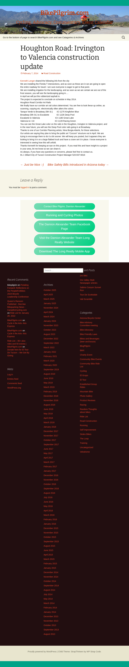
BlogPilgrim (85, 346)
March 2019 (49, 387)
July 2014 (48, 594)
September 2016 (51, 488)
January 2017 (50, 471)
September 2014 (51, 585)
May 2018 (48, 413)
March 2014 (49, 603)
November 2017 (51, 435)
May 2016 (48, 506)
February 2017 (50, 466)
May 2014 (48, 599)
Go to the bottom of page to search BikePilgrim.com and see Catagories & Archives (43, 37)
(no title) (83, 275)
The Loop (84, 438)
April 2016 (48, 510)
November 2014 (51, 577)
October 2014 (50, 581)
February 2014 (50, 607)
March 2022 (49, 347)
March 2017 (49, 462)
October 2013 (50, 625)
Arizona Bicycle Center (90, 318)
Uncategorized (86, 447)
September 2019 (51, 369)
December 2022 (51, 338)
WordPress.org (14, 388)
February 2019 (50, 391)
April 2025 (48, 294)
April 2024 (48, 312)
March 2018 (49, 422)
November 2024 (51, 308)
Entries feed (12, 379)
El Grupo (84, 375)
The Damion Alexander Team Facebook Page (64, 226)
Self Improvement (88, 430)
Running (84, 425)
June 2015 (48, 550)
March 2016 (49, 515)
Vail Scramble (86, 299)
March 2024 (49, 316)
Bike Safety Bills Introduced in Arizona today (78, 164)
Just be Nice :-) (32, 164)
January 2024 (50, 321)
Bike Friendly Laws (88, 334)
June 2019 (48, 378)
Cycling (83, 371)
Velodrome (85, 452)
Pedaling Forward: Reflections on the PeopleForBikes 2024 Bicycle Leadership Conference (18, 291)
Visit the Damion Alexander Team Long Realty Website (64, 240)
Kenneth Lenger (27, 81)
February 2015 (50, 563)
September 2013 (51, 629)
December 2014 (51, 572)
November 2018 (51, 400)
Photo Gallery (86, 396)
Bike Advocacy (86, 330)
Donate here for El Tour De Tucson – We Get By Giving (18, 352)
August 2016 (49, 493)
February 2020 (50, 365)
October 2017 (50, 440)
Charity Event (86, 355)
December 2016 (51, 475)
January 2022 (50, 352)
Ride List (84, 416)
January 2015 (50, 568)
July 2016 (48, 497)
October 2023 (50, 330)
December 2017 (51, 431)
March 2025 (49, 299)
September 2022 (51, 343)
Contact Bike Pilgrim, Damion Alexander (64, 206)
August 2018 (49, 405)
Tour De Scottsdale (88, 295)
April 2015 (48, 555)
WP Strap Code (94, 651)
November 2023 (51, 325)
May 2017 (48, 453)
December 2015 (51, 528)
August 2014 (49, 590)
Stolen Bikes (85, 434)
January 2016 (50, 524)
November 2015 (51, 532)
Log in (10, 374)
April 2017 (48, 458)
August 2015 (49, 546)
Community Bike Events (91, 359)
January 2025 (50, 303)
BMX (82, 350)
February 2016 (50, 519)
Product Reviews (87, 400)
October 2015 (50, 537)
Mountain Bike (86, 391)
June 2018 (48, 409)
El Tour (83, 380)
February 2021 (50, 356)
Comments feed (14, 383)
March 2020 (49, 361)
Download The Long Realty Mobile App (64, 251)
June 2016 (48, 502)
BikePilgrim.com (14, 320)
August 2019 (49, 374)
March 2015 (49, 559)
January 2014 (50, 612)
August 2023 (49, 334)
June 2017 (48, 449)
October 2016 (50, 484)
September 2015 (51, 541)
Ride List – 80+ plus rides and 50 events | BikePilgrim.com (16, 344)
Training (83, 443)
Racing (83, 405)
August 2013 (49, 634)
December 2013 (51, 616)
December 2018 (51, 396)
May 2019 (48, 383)
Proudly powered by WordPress (42, 651)
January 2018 (50, 427)
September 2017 (51, 444)
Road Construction (51, 73)
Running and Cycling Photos (64, 215)
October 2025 (50, 290)
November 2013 (51, 621)
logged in (25, 187)
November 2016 (51, 480)
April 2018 (48, 418)
